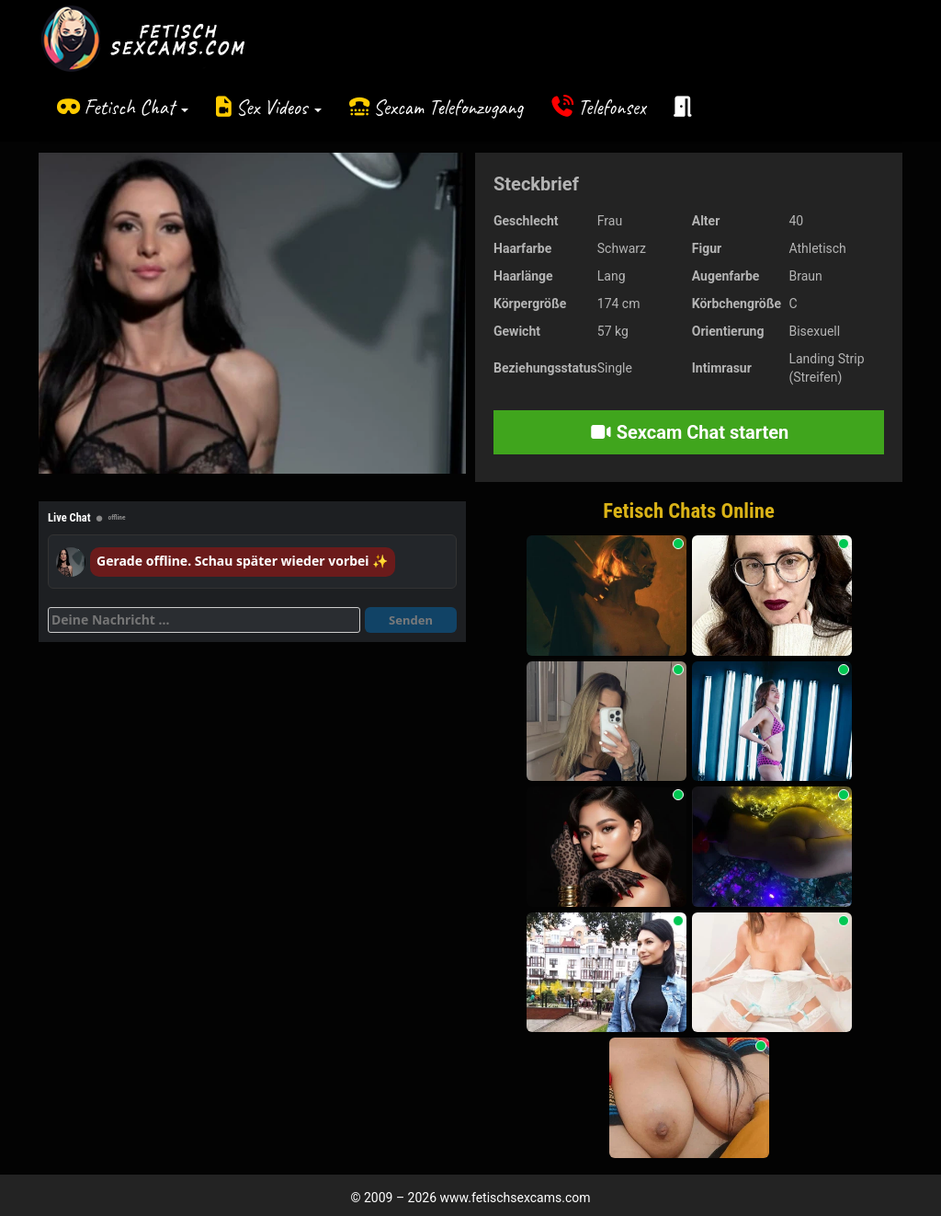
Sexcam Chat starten (689, 432)
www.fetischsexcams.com (515, 1197)
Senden (411, 620)
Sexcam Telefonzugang (448, 107)
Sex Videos (279, 107)
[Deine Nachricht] (204, 620)
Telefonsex (612, 107)
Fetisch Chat (136, 107)
